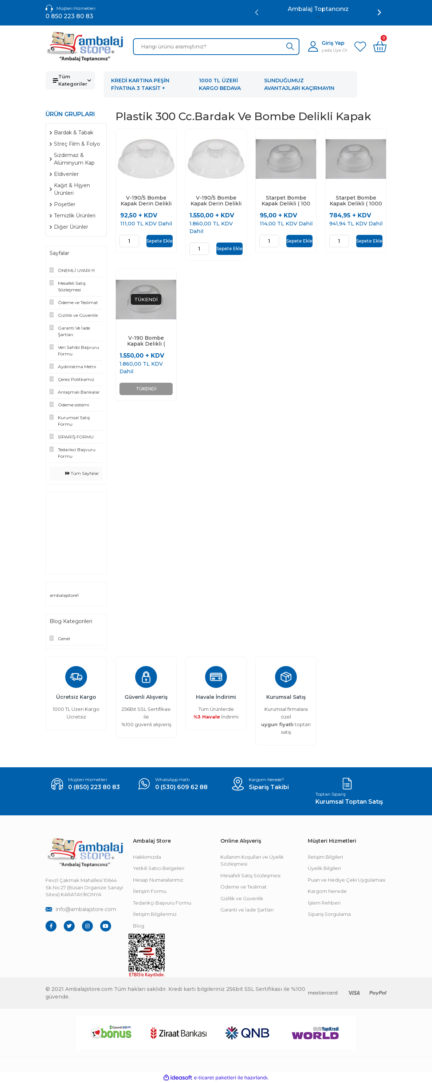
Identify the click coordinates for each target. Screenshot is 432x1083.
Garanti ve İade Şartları (247, 910)
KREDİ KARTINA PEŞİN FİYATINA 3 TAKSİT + (140, 84)
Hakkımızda (147, 857)
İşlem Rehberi (324, 903)
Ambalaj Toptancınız (318, 8)
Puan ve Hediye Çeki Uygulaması (346, 880)
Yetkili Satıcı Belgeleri (158, 868)
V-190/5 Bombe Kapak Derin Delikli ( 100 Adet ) (146, 200)
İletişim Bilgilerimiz (155, 914)
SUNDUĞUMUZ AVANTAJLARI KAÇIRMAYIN (299, 84)
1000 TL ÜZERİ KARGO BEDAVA (220, 84)
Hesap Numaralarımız (158, 880)
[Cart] (379, 46)
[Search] (216, 46)
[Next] (379, 12)
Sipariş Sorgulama (329, 914)
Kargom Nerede (327, 891)
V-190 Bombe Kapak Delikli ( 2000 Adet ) (146, 341)
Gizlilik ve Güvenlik (241, 898)
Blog (138, 926)
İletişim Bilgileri (325, 857)
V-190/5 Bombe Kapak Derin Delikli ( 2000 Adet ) (216, 200)
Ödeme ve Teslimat (243, 887)
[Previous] (256, 12)
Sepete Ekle (159, 241)
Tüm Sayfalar (82, 473)
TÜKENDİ (146, 389)
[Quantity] (129, 241)
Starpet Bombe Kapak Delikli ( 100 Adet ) (286, 200)
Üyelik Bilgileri (324, 868)
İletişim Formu (149, 891)
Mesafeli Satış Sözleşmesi (250, 875)
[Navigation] (70, 80)
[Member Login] (327, 46)
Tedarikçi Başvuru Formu (162, 903)
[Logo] (85, 46)
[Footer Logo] (85, 852)
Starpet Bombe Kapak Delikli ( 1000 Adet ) (356, 200)
